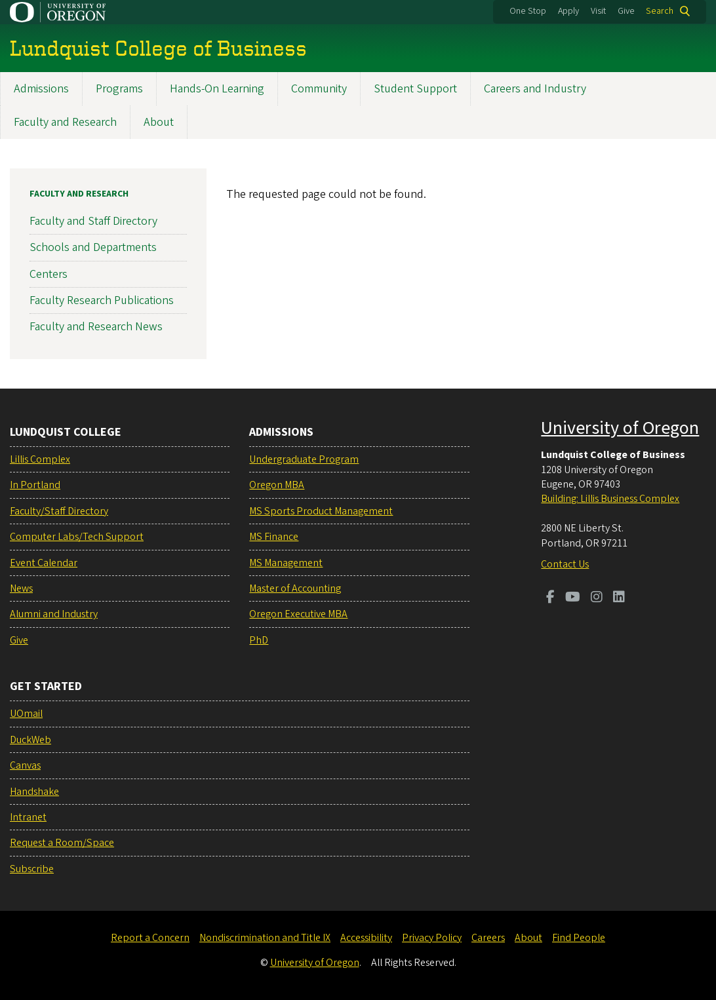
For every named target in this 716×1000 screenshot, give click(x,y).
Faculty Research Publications (102, 300)
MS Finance (273, 536)
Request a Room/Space (62, 843)
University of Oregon (620, 428)
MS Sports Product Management (321, 511)
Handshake (34, 791)
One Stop (527, 11)
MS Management (286, 563)
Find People (578, 938)
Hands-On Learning (217, 89)
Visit (598, 11)
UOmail (26, 713)
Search (659, 11)
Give (626, 11)
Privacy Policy (432, 938)
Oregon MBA (276, 485)
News (21, 588)
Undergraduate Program (304, 459)
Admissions (41, 89)
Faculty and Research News (96, 326)
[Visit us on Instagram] (597, 598)
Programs (119, 89)
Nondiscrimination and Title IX (264, 938)
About (159, 122)
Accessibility (366, 938)
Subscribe (32, 869)
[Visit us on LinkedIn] (619, 598)
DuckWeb (30, 740)
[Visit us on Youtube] (573, 598)
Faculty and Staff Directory (93, 221)
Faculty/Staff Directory (59, 511)
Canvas (25, 765)
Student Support (415, 89)
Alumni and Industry (54, 614)
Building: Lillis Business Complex (610, 498)
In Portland (35, 485)
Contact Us (565, 564)
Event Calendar (43, 563)
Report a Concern (150, 938)
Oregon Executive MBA (298, 614)
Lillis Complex (40, 459)
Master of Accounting (295, 588)
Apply (568, 11)
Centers (49, 273)
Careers (488, 938)
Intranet (28, 817)
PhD (258, 640)
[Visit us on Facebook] (550, 598)
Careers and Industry (535, 89)
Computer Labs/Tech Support (77, 536)
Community (319, 89)
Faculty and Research (65, 122)
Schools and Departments (93, 247)
